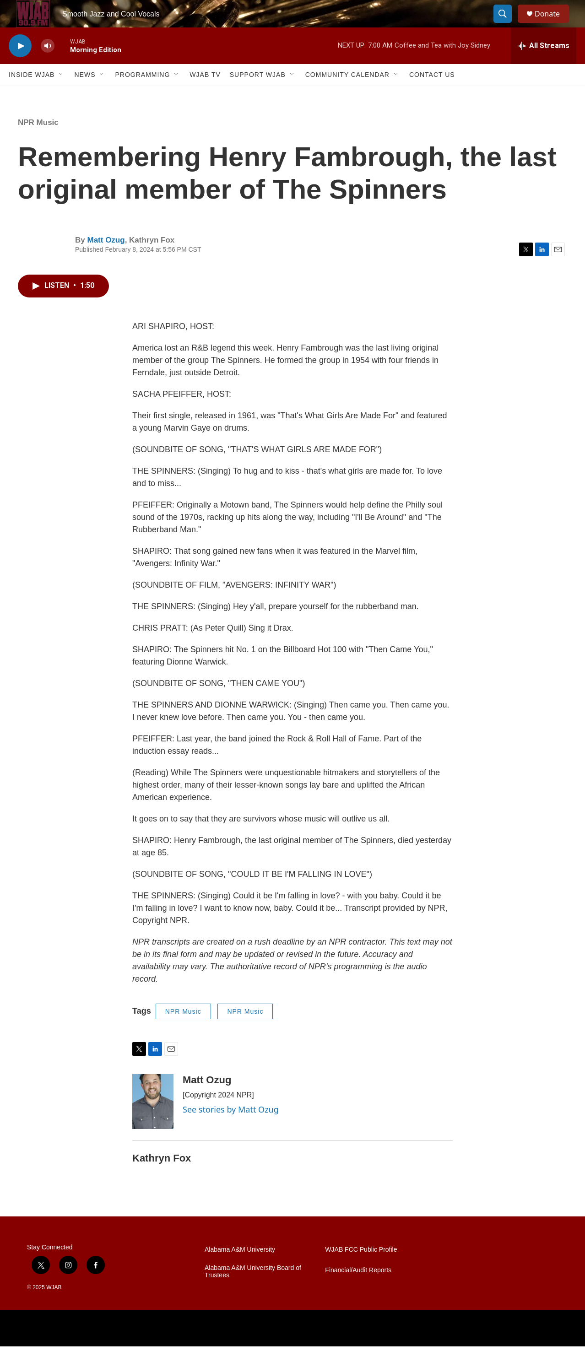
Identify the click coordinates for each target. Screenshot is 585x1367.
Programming (142, 95)
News (84, 95)
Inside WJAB (31, 95)
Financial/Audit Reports (358, 1290)
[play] (20, 66)
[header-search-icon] (507, 24)
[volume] (47, 66)
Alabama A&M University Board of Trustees (253, 1292)
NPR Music (38, 143)
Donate (553, 24)
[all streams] (543, 66)
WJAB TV (205, 95)
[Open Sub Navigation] (61, 95)
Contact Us (432, 95)
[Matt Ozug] (152, 1122)
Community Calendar (347, 95)
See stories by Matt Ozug (231, 1129)
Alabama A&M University (240, 1270)
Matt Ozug (106, 260)
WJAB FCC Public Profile (361, 1270)
